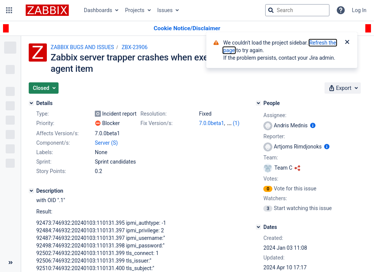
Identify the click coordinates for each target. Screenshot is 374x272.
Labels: (44, 152)
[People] (258, 103)
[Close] (347, 42)
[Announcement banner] (187, 28)
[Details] (31, 103)
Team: (270, 158)
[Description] (31, 190)
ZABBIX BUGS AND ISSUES (82, 47)
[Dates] (258, 227)
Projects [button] (134, 10)
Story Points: (51, 171)
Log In (359, 10)
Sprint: (43, 162)
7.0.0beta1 (211, 123)
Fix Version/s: (157, 123)
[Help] (341, 10)
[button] (9, 10)
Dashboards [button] (98, 10)
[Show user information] (313, 125)
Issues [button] (165, 10)
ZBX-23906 (135, 47)
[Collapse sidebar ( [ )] (10, 262)
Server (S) (106, 143)
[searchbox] (297, 10)
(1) (236, 123)
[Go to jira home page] (47, 10)
